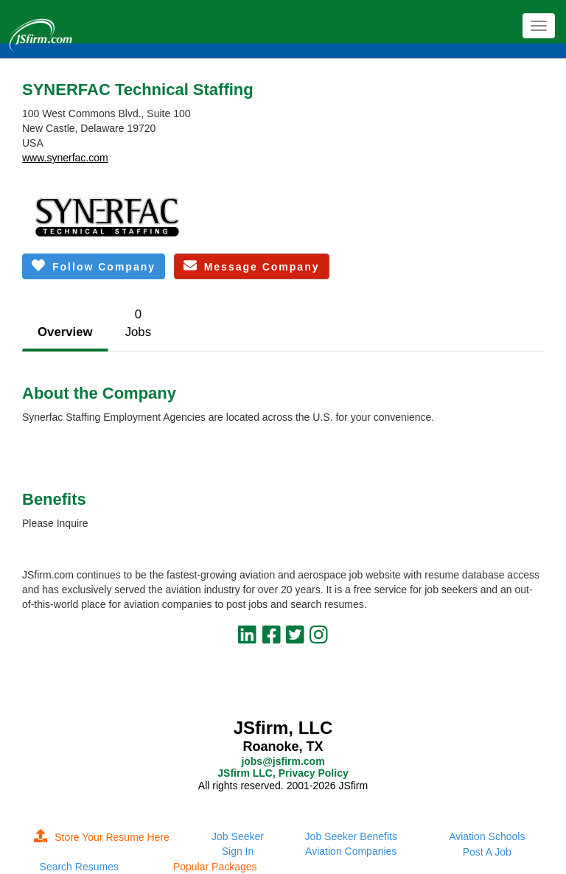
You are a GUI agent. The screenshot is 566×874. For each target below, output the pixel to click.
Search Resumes (79, 867)
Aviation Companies (350, 851)
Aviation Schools (487, 836)
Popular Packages (215, 867)
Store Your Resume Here (102, 837)
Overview (65, 332)
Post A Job (487, 852)
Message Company (252, 266)
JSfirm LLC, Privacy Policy (282, 773)
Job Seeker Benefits (351, 836)
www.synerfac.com (65, 158)
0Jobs (138, 323)
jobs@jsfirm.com (282, 761)
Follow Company (94, 266)
